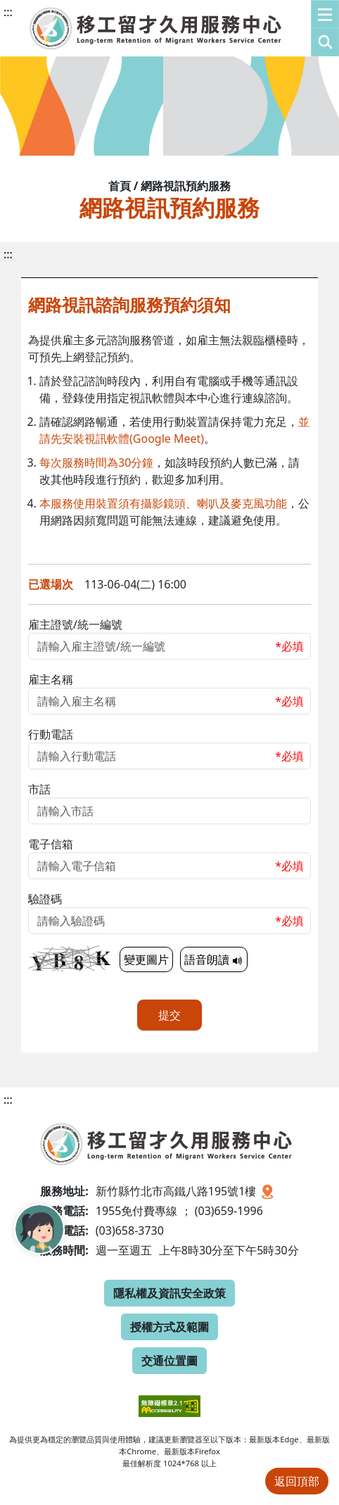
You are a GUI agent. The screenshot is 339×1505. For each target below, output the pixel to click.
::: (8, 12)
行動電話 (50, 734)
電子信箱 (50, 844)
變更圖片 (146, 959)
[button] (325, 28)
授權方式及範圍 (169, 1327)
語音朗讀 (213, 959)
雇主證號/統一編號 (75, 624)
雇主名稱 (50, 679)
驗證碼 (45, 899)
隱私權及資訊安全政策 (169, 1293)
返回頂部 (296, 1481)
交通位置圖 (169, 1360)
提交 (169, 1015)
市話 (39, 789)
